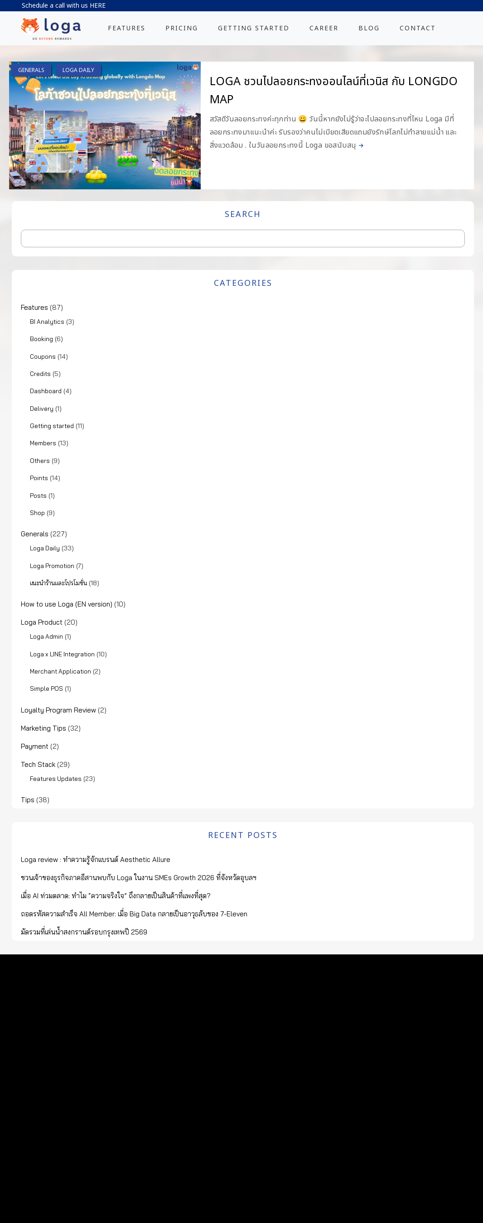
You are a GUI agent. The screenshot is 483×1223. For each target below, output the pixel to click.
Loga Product (42, 622)
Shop (37, 512)
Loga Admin (46, 636)
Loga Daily (78, 70)
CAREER (323, 28)
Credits (40, 373)
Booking (41, 338)
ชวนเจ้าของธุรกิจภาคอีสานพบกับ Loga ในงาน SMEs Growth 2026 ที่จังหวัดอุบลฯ (138, 877)
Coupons (43, 356)
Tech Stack (38, 764)
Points (39, 477)
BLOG (369, 28)
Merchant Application (60, 671)
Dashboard (46, 391)
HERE (98, 5)
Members (43, 443)
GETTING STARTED (254, 28)
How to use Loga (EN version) (66, 604)
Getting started (52, 425)
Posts (38, 495)
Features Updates (56, 778)
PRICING (181, 28)
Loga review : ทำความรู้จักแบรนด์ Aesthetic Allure (95, 859)
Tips (27, 799)
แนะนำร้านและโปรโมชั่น (58, 583)
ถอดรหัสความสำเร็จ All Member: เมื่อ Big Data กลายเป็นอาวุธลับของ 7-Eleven (134, 914)
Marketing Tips (43, 728)
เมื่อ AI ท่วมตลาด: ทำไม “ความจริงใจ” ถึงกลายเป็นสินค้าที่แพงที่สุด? (116, 895)
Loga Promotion (52, 565)
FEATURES (126, 28)
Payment (34, 746)
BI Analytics (47, 321)
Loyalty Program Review (58, 710)
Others (40, 460)
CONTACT (418, 28)
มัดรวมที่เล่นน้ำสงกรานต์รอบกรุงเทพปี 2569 (84, 932)
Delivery (41, 408)
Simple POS (46, 688)
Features (34, 307)
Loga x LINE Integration (62, 654)
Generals (31, 70)
